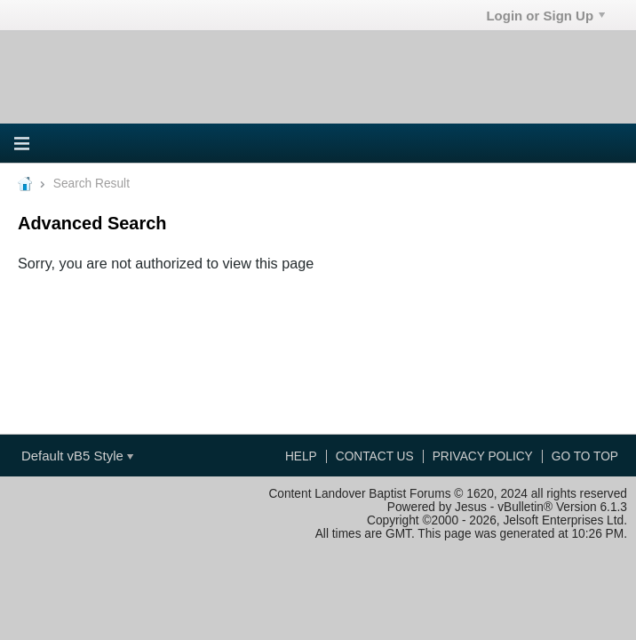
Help (301, 456)
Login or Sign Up (545, 15)
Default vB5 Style (77, 455)
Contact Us (375, 456)
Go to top (585, 456)
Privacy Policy (483, 456)
